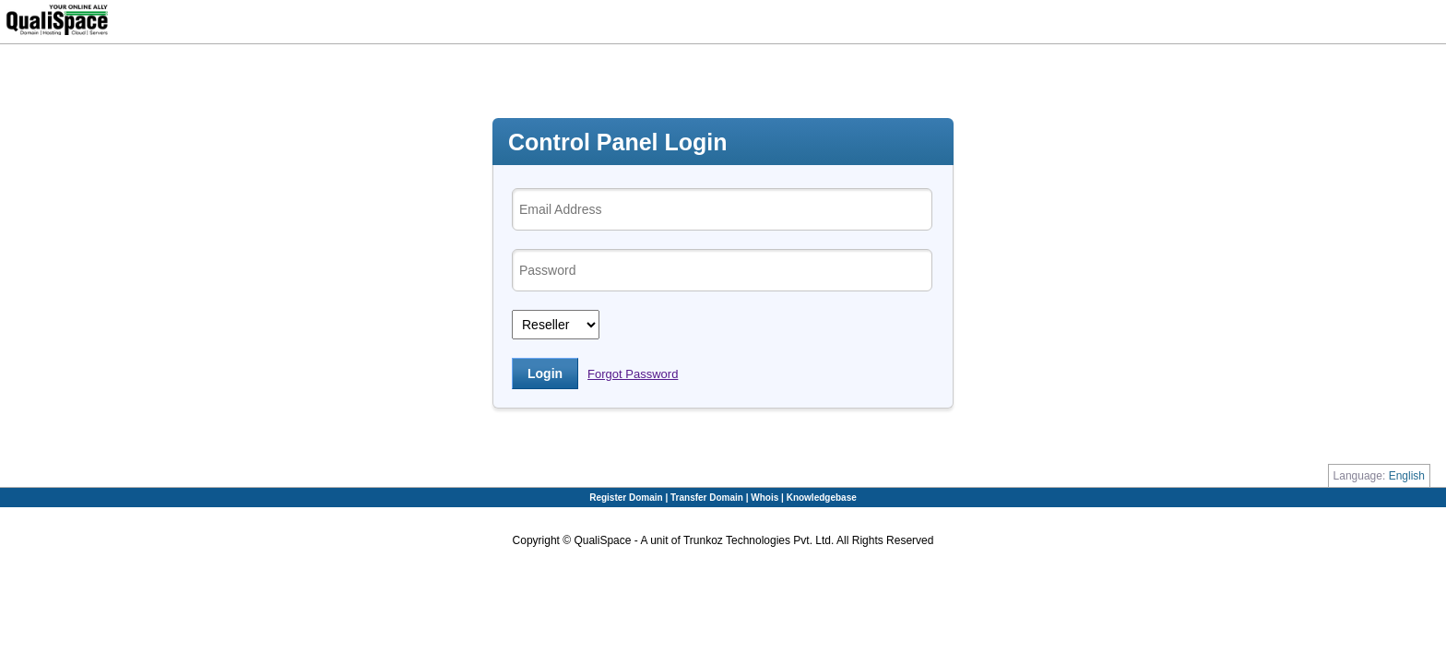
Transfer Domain (708, 497)
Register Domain (627, 497)
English (1407, 475)
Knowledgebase (822, 497)
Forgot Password (632, 374)
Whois (766, 497)
